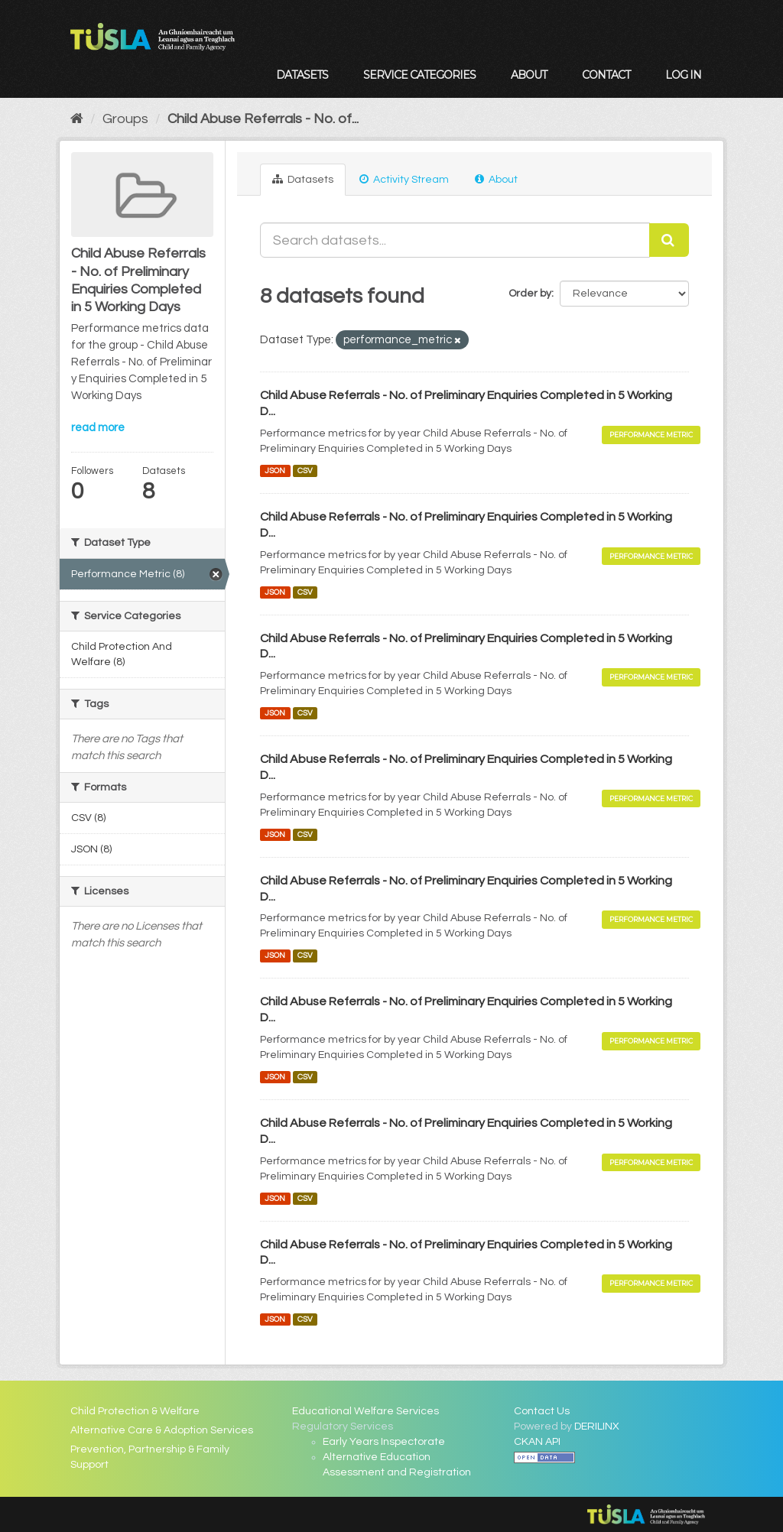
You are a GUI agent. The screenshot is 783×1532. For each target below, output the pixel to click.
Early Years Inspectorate (384, 1441)
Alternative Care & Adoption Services (161, 1430)
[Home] (76, 119)
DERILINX (596, 1426)
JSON (275, 470)
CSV (305, 470)
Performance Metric (651, 434)
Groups (125, 119)
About (529, 75)
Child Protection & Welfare (135, 1411)
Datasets (302, 75)
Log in (683, 75)
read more (98, 427)
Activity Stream (404, 179)
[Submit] (669, 240)
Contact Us (542, 1411)
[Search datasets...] (455, 240)
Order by (529, 293)
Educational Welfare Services (365, 1411)
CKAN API (537, 1441)
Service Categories (419, 75)
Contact (606, 75)
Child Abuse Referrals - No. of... (263, 119)
